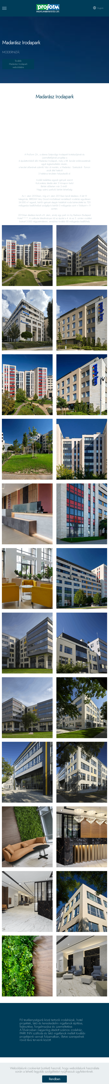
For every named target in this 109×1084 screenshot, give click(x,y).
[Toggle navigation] (4, 8)
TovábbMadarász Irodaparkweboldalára (18, 64)
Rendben (54, 1079)
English (98, 8)
